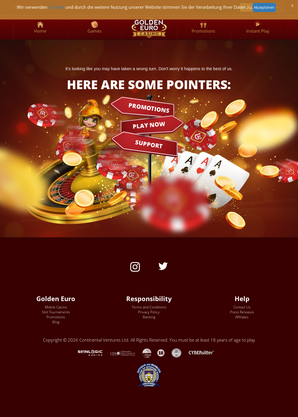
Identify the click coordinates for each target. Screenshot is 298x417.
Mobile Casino (56, 307)
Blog (55, 321)
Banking (149, 316)
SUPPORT (149, 144)
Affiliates (242, 316)
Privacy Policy (149, 312)
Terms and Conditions (149, 307)
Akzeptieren (264, 7)
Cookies (56, 7)
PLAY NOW (148, 124)
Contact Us (242, 307)
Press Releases (242, 312)
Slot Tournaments (56, 312)
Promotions (56, 316)
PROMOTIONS (149, 107)
